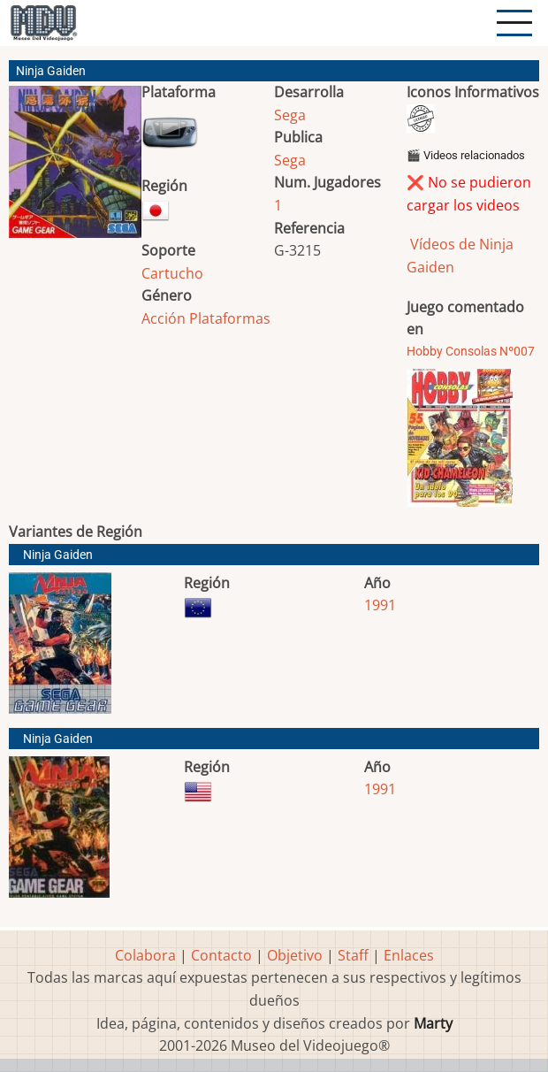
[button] (75, 169)
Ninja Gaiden (58, 555)
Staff (353, 955)
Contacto (221, 955)
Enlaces (409, 955)
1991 (380, 605)
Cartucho (172, 273)
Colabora (145, 955)
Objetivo (295, 955)
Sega (290, 115)
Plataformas (229, 318)
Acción (163, 318)
